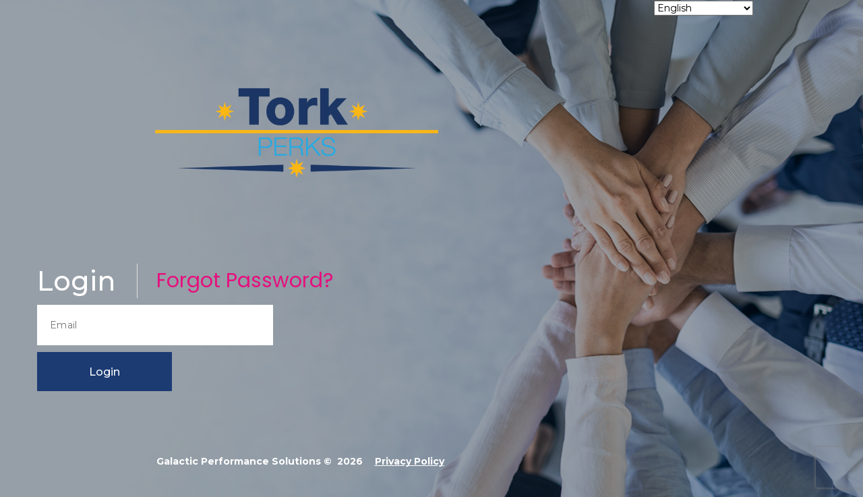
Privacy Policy (409, 461)
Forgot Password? (244, 280)
